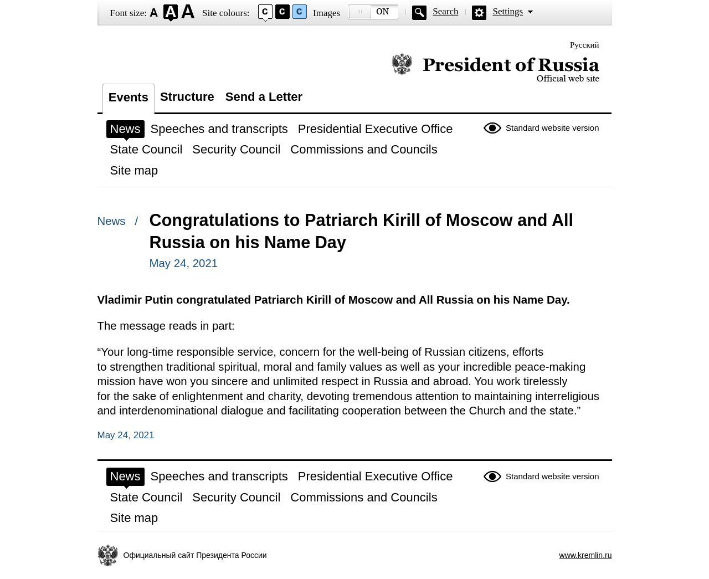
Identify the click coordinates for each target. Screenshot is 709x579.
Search (445, 11)
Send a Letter (263, 97)
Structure (187, 97)
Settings (507, 11)
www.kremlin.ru (585, 555)
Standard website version (552, 127)
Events (128, 97)
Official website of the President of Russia (495, 68)
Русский (584, 44)
